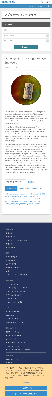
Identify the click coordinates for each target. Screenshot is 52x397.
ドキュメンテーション (13, 346)
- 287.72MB (22, 196)
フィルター (26, 47)
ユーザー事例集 (11, 264)
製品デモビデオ (11, 260)
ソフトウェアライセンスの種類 (16, 240)
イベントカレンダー (13, 319)
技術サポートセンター (13, 332)
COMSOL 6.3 (24, 188)
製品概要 (9, 233)
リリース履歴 (10, 247)
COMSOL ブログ (11, 298)
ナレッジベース (11, 339)
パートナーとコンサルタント (15, 342)
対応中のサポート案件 (13, 335)
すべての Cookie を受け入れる (26, 394)
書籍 (7, 271)
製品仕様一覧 (10, 237)
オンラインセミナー (13, 312)
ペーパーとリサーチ (13, 268)
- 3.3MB (25, 194)
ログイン (31, 6)
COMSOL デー (11, 315)
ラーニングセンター (13, 284)
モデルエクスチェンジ (13, 295)
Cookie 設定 (26, 382)
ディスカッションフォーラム (15, 291)
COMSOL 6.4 (11, 188)
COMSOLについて (12, 359)
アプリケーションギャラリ (20, 14)
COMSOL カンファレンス (14, 322)
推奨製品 (31, 182)
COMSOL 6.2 (37, 188)
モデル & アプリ (11, 257)
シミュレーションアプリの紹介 (16, 275)
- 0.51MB (22, 199)
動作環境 (9, 244)
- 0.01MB (22, 201)
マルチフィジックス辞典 (14, 302)
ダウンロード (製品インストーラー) (18, 350)
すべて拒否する (26, 388)
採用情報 (9, 363)
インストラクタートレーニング (16, 288)
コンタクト (41, 6)
